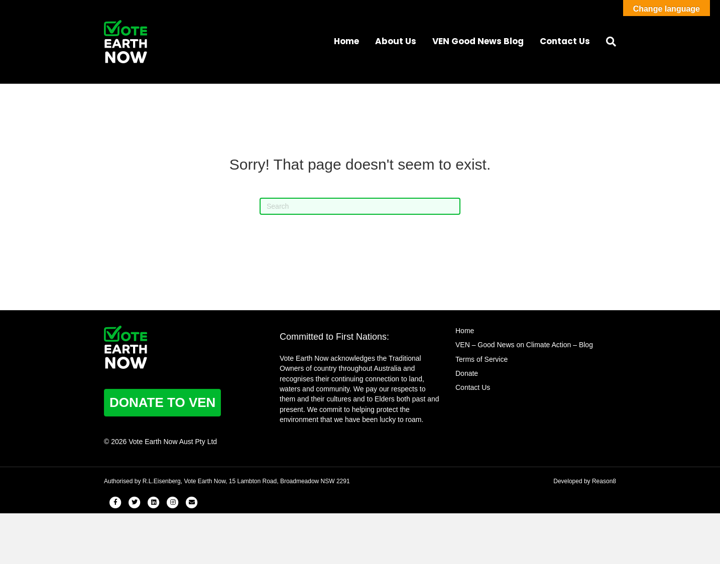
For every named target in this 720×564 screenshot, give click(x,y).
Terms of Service (481, 359)
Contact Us (565, 41)
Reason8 (604, 481)
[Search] (607, 41)
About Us (395, 41)
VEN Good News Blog (478, 41)
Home (346, 41)
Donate (466, 373)
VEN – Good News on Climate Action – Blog (524, 345)
